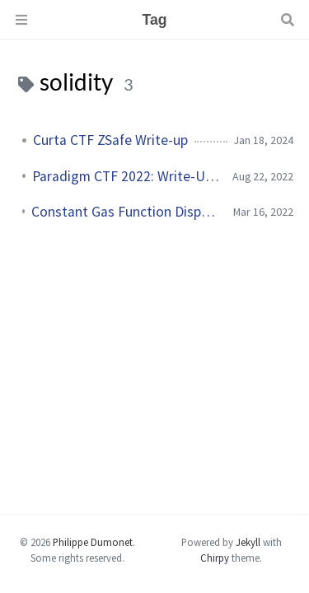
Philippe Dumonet (93, 542)
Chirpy (214, 557)
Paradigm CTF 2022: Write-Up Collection (125, 176)
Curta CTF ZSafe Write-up (110, 140)
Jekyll (248, 542)
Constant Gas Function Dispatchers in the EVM (125, 212)
